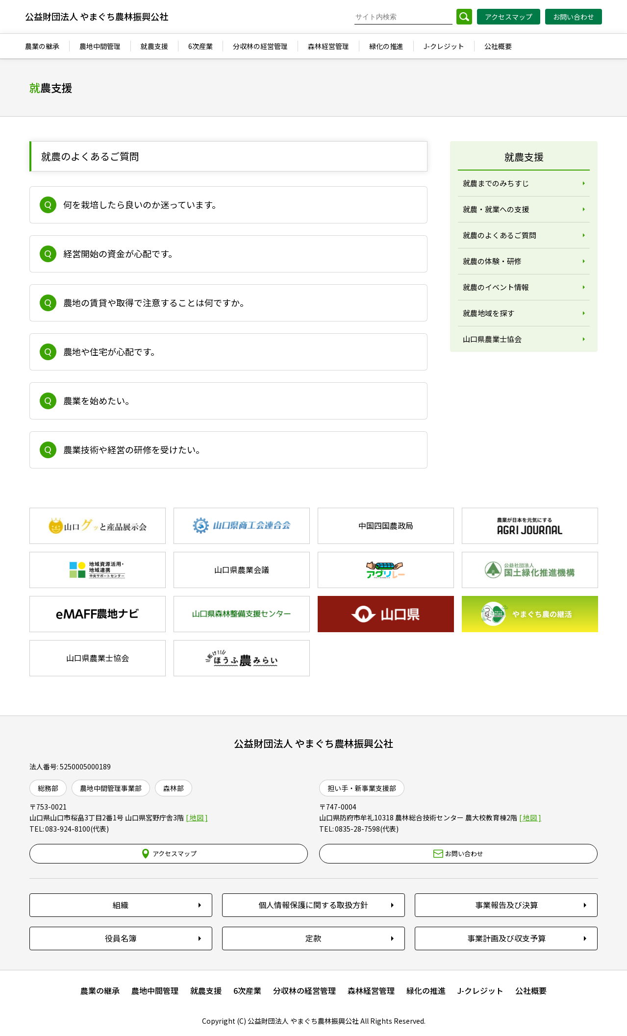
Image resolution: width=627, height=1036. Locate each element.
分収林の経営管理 (304, 990)
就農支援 (206, 990)
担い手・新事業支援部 (361, 788)
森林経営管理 (371, 990)
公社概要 (531, 990)
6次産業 (247, 990)
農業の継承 (100, 990)
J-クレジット (480, 990)
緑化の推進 (426, 990)
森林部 (173, 788)
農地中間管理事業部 (111, 788)
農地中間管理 (154, 990)
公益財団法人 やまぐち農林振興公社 (313, 743)
